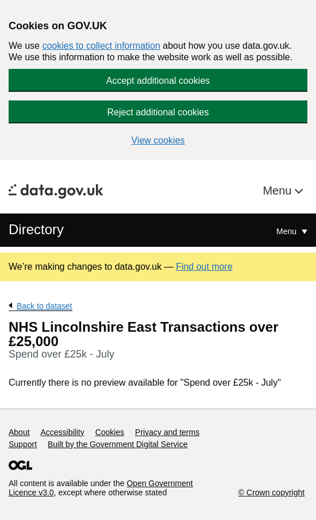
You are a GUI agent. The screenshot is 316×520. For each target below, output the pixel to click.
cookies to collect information (101, 46)
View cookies (157, 140)
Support (23, 444)
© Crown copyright (271, 492)
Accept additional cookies (158, 81)
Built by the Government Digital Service (118, 444)
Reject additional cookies (158, 112)
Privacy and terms (167, 432)
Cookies (110, 432)
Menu (279, 190)
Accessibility (62, 432)
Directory (36, 229)
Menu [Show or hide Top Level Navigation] (287, 231)
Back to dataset (44, 306)
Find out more (204, 266)
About (19, 432)
